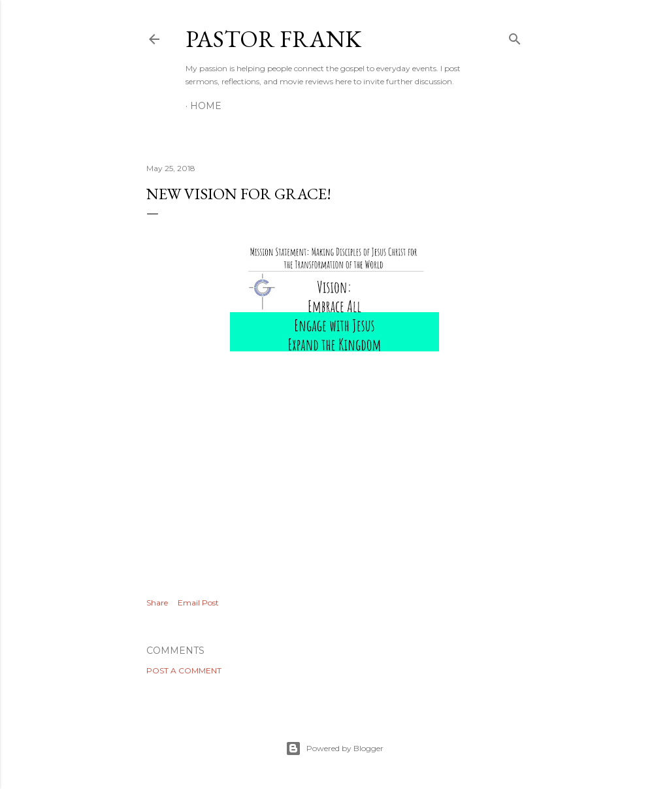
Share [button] (157, 602)
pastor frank (273, 39)
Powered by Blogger (334, 748)
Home (205, 106)
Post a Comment (183, 670)
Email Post (198, 602)
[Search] (515, 36)
